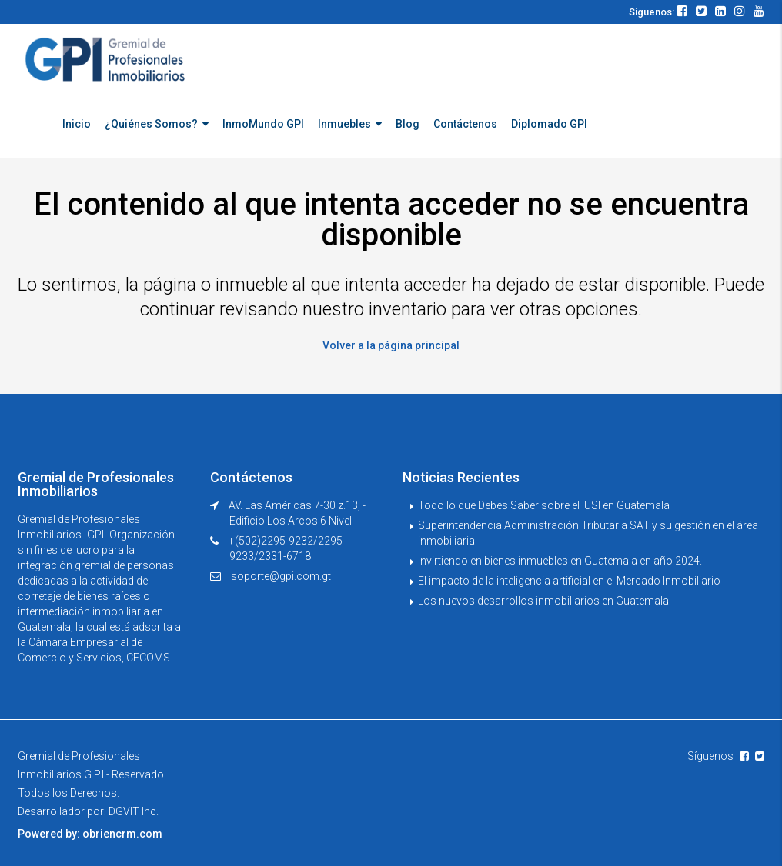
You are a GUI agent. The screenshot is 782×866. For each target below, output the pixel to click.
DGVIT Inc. (134, 811)
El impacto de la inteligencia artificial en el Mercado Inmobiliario (569, 581)
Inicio (76, 124)
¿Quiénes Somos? (151, 124)
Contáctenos (465, 124)
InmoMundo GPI (263, 124)
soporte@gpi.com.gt (281, 576)
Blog (407, 124)
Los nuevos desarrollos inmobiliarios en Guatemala (543, 601)
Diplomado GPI (549, 124)
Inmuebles (344, 124)
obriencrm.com (122, 834)
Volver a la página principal (391, 345)
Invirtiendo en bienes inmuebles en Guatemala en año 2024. (560, 561)
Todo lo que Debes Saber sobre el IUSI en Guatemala (544, 505)
